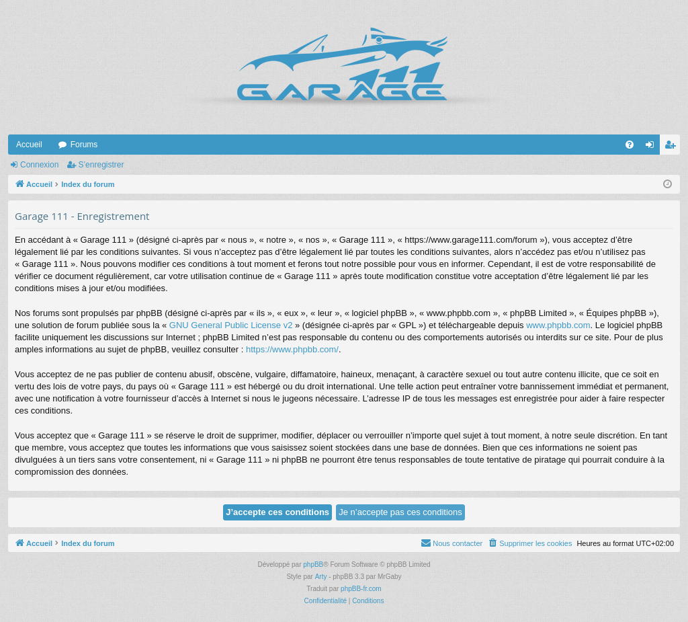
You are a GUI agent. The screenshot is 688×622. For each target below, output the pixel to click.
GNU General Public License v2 (231, 325)
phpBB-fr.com (361, 588)
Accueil (29, 144)
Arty (321, 576)
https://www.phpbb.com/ (292, 349)
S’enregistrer (101, 164)
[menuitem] (629, 144)
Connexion (39, 164)
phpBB (313, 564)
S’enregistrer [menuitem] (673, 147)
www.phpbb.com (558, 325)
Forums (84, 144)
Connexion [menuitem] (653, 147)
